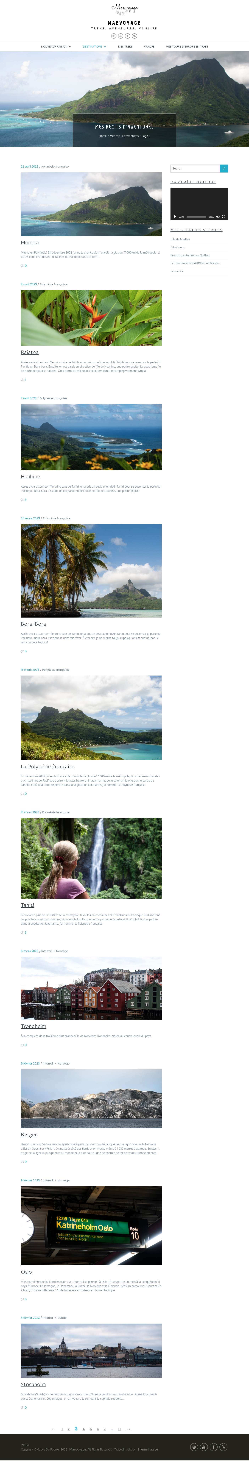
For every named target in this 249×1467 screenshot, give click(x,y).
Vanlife (149, 46)
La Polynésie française (52, 769)
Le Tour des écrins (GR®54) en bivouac (195, 263)
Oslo (27, 1277)
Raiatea (31, 353)
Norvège (62, 955)
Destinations (95, 46)
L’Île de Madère (180, 239)
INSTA (25, 1451)
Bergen (31, 1140)
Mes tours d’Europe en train (187, 46)
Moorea (32, 243)
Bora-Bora (36, 626)
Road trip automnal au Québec (190, 255)
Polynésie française (55, 166)
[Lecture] (175, 216)
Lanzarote (176, 271)
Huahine (32, 478)
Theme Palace (148, 1456)
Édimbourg (177, 247)
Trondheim (36, 1030)
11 (119, 1435)
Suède (62, 1324)
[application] (199, 203)
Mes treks (125, 46)
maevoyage (124, 23)
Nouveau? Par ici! (56, 46)
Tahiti (29, 909)
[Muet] (218, 216)
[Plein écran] (223, 216)
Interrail (46, 955)
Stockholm (36, 1391)
